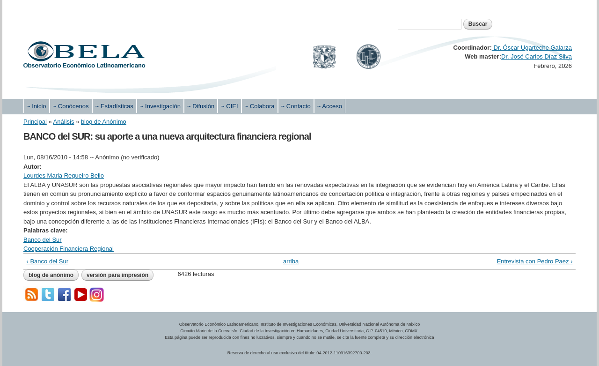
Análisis (63, 121)
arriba (291, 261)
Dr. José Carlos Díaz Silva (536, 56)
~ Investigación (160, 106)
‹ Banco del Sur (48, 261)
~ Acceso (329, 106)
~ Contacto (296, 106)
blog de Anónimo (103, 121)
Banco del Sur (42, 239)
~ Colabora (260, 106)
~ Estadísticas (114, 106)
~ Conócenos (71, 106)
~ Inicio (36, 106)
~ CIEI (229, 106)
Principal (35, 121)
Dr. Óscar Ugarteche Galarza (532, 47)
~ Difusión (200, 106)
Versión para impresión (117, 275)
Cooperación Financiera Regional (68, 248)
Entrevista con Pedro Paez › (535, 261)
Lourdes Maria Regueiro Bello (63, 175)
